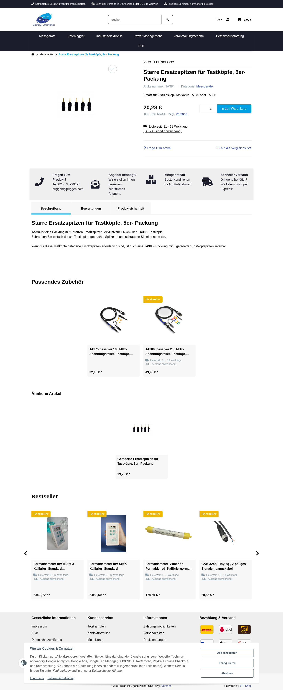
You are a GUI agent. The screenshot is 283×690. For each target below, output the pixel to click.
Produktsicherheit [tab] (131, 208)
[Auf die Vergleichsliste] (112, 69)
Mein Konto (95, 639)
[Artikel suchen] (167, 19)
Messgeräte (204, 86)
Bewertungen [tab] (91, 208)
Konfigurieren (227, 663)
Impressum (37, 678)
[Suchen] (135, 19)
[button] (227, 20)
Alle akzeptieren (227, 652)
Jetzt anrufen (96, 626)
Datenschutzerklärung (61, 678)
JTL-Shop (246, 685)
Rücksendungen (154, 639)
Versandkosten (153, 633)
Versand (181, 114)
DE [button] (220, 19)
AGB (34, 633)
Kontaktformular (98, 633)
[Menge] (208, 108)
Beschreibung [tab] (51, 208)
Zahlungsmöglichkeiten (159, 626)
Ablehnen (227, 673)
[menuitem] (47, 36)
